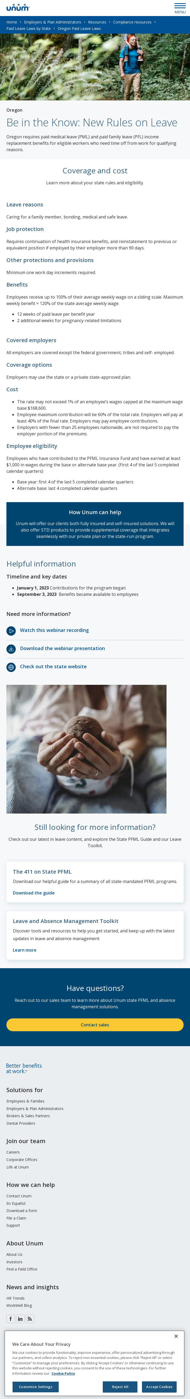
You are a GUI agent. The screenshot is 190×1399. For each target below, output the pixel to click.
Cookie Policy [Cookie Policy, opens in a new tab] (63, 1373)
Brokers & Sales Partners (28, 1115)
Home (11, 22)
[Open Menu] (180, 8)
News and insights (32, 1287)
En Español (15, 1203)
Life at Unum (17, 1167)
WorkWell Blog (19, 1305)
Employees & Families (25, 1101)
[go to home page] (18, 9)
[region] (94, 1363)
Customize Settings (35, 1386)
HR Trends (15, 1298)
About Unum (24, 1243)
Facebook (10, 1319)
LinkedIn (20, 1319)
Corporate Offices (21, 1159)
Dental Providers (20, 1123)
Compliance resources (132, 22)
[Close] (176, 1336)
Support (13, 1225)
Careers (13, 1152)
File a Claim (16, 1218)
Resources (97, 22)
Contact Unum (18, 1195)
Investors (14, 1261)
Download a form (21, 1210)
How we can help (30, 1185)
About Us (14, 1254)
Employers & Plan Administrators (52, 22)
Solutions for (24, 1090)
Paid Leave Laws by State (28, 28)
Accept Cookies (159, 1386)
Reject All (120, 1386)
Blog (30, 1319)
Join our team (25, 1141)
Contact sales (95, 1025)
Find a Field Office (21, 1269)
